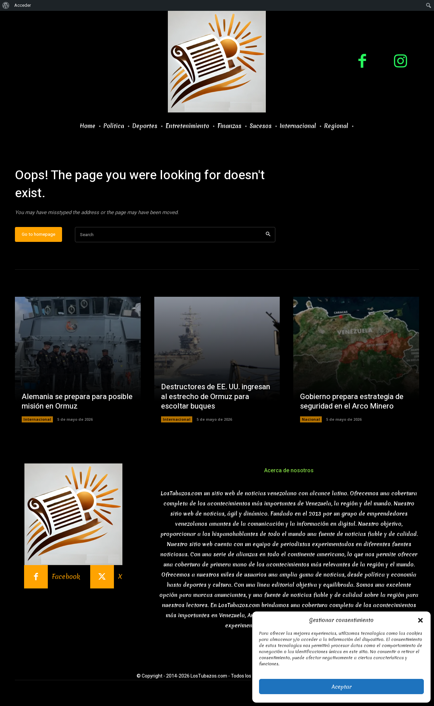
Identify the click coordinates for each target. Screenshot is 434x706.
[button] (420, 620)
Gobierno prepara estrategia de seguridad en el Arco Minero (351, 401)
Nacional (311, 419)
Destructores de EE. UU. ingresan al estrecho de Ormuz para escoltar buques (215, 396)
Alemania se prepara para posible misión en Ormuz (77, 401)
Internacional (37, 419)
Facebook (66, 576)
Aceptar (342, 686)
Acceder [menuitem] (22, 5)
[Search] (268, 234)
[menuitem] (6, 5)
